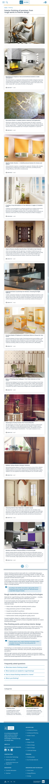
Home (5, 7)
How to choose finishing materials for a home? (19, 674)
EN (8, 781)
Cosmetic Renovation (11, 770)
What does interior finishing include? (17, 667)
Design (28, 739)
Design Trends (30, 742)
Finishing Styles (31, 757)
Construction (8, 754)
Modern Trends (31, 735)
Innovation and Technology (34, 767)
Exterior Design (31, 747)
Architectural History (32, 730)
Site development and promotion (37, 782)
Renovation (7, 767)
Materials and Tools (10, 759)
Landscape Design (31, 750)
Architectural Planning (32, 733)
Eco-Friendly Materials (32, 759)
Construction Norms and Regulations (12, 763)
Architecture (30, 727)
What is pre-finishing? (12, 678)
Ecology (29, 776)
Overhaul (8, 773)
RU (14, 781)
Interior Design (31, 745)
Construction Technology (12, 757)
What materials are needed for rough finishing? (20, 671)
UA (11, 781)
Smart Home (30, 770)
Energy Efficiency (31, 773)
